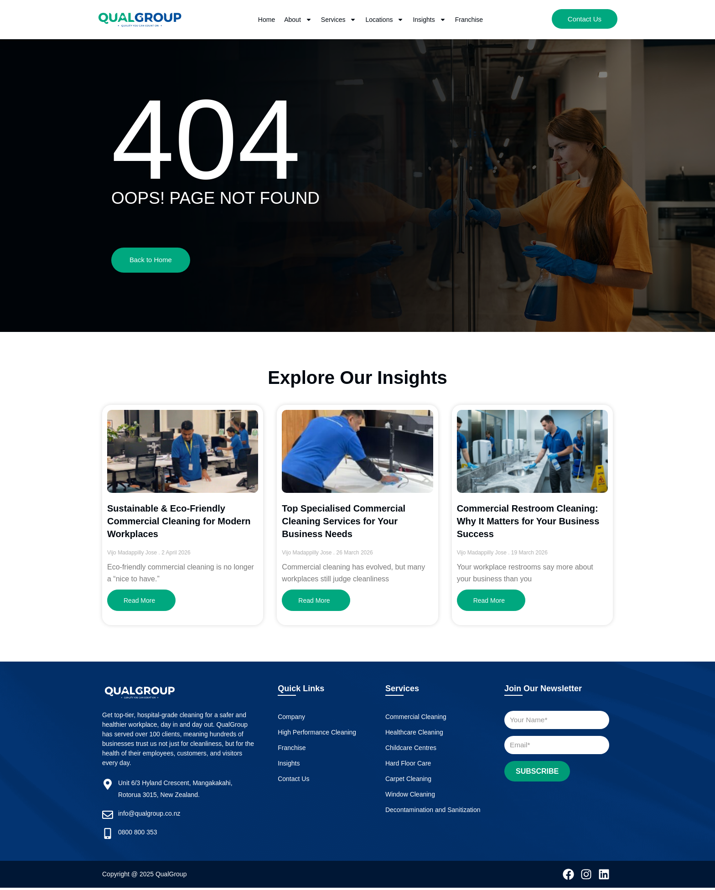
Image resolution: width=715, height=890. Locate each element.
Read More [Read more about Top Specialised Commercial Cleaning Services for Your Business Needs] (314, 602)
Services (339, 19)
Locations (384, 19)
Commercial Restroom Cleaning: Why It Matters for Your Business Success (528, 522)
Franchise (469, 19)
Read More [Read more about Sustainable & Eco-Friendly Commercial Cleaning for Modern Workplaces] (139, 602)
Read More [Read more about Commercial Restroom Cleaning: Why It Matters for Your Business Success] (489, 602)
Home (266, 19)
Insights (429, 19)
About (298, 19)
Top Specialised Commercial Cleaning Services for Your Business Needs (343, 522)
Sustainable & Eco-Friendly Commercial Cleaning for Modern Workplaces (179, 522)
